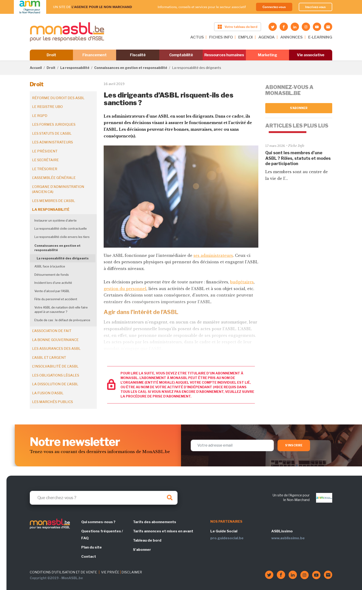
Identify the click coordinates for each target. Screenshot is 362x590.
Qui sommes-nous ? (98, 522)
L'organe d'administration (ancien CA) (58, 189)
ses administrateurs (213, 255)
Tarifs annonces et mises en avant (163, 531)
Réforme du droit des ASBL (58, 98)
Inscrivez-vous (315, 7)
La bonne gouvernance (55, 340)
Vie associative (310, 55)
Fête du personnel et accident (55, 299)
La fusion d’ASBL (47, 393)
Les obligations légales (55, 375)
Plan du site (91, 547)
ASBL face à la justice (49, 266)
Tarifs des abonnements (154, 522)
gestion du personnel (125, 288)
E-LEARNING (320, 37)
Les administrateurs (52, 142)
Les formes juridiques (53, 124)
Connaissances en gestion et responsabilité (130, 68)
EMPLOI (245, 37)
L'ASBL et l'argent (49, 358)
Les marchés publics (52, 402)
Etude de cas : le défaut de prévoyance (62, 320)
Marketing (267, 55)
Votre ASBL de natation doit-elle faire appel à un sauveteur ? (61, 309)
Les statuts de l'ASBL (52, 133)
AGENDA (266, 37)
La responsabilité (74, 68)
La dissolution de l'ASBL (55, 384)
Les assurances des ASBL (56, 349)
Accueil (36, 68)
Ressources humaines (224, 55)
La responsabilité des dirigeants (63, 258)
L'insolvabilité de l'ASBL (55, 366)
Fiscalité (137, 55)
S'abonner (299, 108)
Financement (94, 55)
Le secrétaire (45, 160)
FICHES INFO (221, 37)
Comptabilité (181, 55)
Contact (88, 556)
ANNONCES (291, 37)
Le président (44, 151)
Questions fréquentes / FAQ (102, 534)
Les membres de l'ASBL (53, 201)
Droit (51, 55)
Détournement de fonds (51, 274)
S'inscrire (293, 445)
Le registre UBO (47, 107)
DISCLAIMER (131, 572)
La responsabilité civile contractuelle (60, 228)
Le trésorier (44, 169)
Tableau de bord (147, 540)
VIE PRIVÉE (110, 572)
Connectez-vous (274, 7)
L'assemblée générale (54, 178)
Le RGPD (39, 116)
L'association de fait (51, 331)
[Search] (104, 498)
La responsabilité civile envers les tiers (62, 237)
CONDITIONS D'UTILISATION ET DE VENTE (63, 572)
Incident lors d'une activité (53, 283)
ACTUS (197, 37)
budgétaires (242, 282)
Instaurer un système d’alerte (55, 220)
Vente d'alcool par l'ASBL (52, 291)
